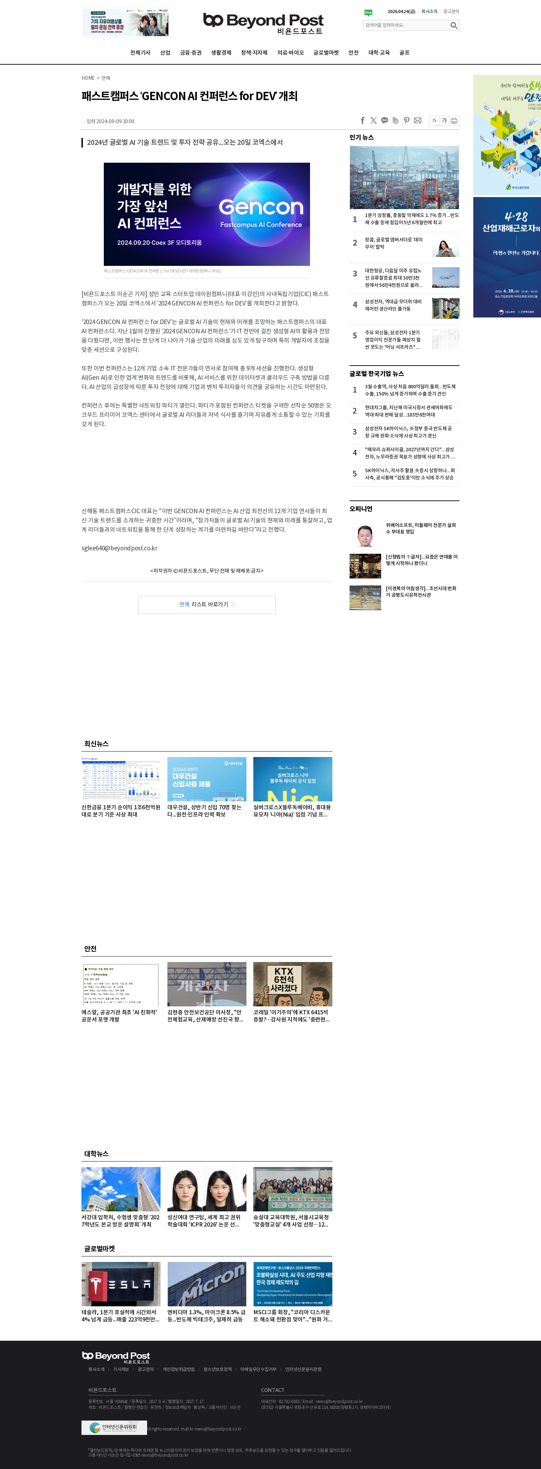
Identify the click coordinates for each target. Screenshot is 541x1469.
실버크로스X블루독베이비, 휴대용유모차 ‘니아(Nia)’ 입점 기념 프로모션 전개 (292, 811)
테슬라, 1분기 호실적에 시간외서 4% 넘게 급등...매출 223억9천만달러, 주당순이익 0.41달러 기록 (121, 1316)
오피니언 (361, 509)
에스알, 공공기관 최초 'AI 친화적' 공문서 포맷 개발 (119, 1016)
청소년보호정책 (217, 1369)
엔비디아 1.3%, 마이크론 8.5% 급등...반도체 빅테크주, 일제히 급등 (206, 1316)
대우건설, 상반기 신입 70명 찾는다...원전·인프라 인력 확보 (204, 811)
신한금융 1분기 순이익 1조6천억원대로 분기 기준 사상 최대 (120, 811)
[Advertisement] (207, 462)
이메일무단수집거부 (258, 1369)
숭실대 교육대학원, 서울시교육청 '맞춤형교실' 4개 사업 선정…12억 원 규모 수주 (291, 1221)
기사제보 (121, 1369)
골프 (404, 53)
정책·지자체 (254, 53)
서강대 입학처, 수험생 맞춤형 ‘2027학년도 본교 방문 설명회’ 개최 (120, 1221)
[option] (128, 22)
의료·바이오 (290, 53)
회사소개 (429, 11)
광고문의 (451, 11)
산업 (165, 53)
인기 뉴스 (362, 137)
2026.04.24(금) (402, 11)
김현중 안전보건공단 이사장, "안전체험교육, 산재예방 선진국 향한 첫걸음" (205, 1016)
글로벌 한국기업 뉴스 (377, 374)
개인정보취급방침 (179, 1369)
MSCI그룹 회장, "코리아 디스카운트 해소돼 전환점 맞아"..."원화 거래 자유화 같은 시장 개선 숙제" (291, 1316)
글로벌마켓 (326, 53)
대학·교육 (379, 53)
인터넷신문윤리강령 (303, 1369)
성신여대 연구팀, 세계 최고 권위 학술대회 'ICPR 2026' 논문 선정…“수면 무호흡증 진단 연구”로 (204, 1221)
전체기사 (140, 53)
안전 (354, 53)
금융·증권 (191, 53)
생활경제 (221, 53)
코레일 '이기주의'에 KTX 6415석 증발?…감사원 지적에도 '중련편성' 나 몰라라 (292, 1016)
